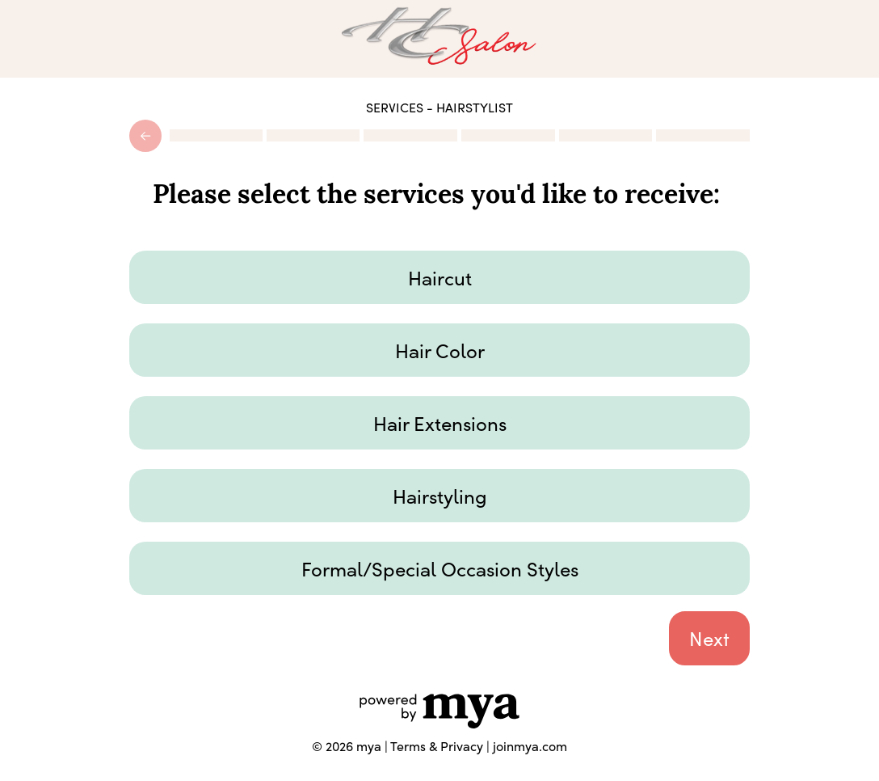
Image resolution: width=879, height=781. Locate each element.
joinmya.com (530, 745)
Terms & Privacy (436, 745)
